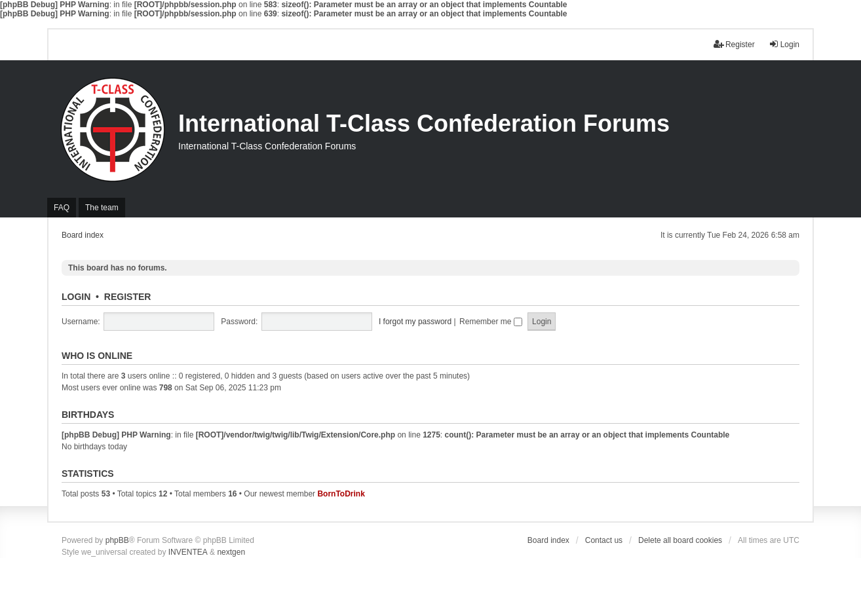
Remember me (490, 321)
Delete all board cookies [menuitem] (680, 540)
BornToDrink (340, 493)
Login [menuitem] (784, 44)
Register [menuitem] (734, 44)
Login (76, 296)
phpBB (117, 540)
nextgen (231, 552)
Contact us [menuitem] (603, 540)
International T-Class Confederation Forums (424, 123)
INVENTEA (188, 552)
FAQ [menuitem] (61, 207)
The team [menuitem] (102, 207)
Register (127, 296)
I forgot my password (415, 321)
